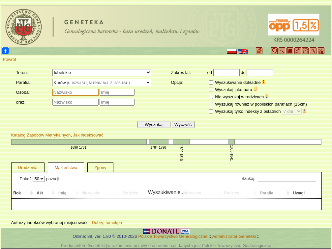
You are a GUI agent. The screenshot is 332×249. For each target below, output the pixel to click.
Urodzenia (28, 167)
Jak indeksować (88, 135)
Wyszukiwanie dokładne (240, 82)
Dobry (97, 222)
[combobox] (101, 82)
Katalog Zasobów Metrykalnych (41, 135)
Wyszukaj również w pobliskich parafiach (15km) (261, 104)
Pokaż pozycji (39, 178)
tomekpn (114, 222)
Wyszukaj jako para (236, 89)
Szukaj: (278, 178)
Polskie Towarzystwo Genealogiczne (172, 236)
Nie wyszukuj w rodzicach (241, 96)
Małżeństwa (66, 167)
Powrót (9, 59)
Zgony (100, 167)
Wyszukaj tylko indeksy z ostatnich (260, 111)
